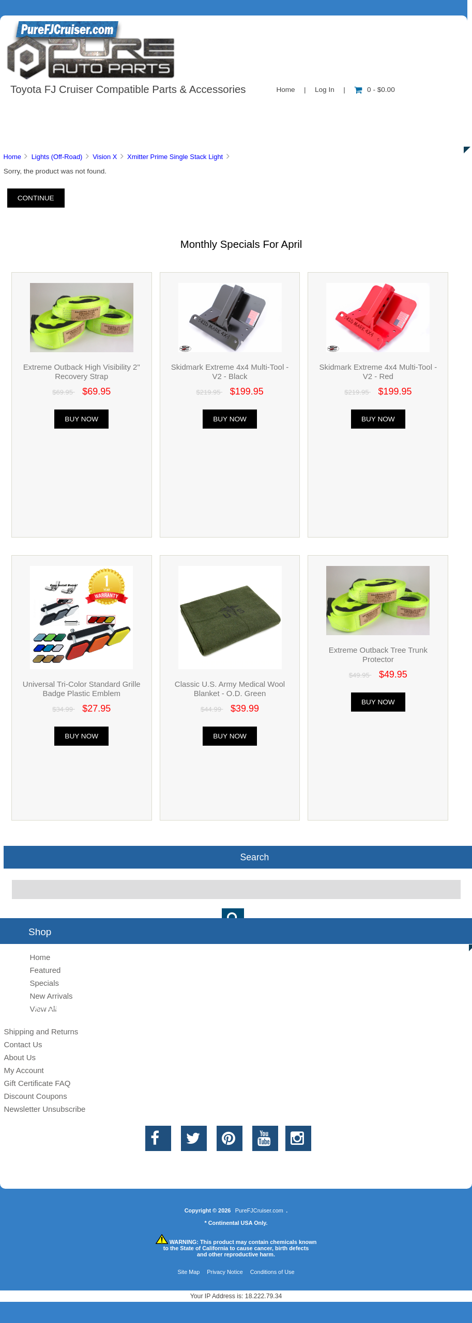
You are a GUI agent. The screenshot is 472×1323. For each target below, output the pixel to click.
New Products (345, 110)
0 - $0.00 (374, 89)
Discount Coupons (35, 1096)
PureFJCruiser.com (259, 1210)
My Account (23, 1070)
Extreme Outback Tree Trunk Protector (378, 654)
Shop (39, 110)
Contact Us (259, 110)
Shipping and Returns (41, 1031)
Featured (44, 970)
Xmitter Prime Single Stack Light (175, 157)
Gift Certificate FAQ (37, 1083)
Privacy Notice (225, 1272)
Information (180, 110)
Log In (324, 89)
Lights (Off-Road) (57, 157)
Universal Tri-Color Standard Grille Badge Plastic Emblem (82, 689)
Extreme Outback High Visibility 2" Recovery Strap (81, 372)
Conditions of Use (272, 1272)
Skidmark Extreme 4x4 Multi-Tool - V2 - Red (378, 372)
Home (285, 89)
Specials (425, 110)
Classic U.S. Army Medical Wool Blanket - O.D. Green (230, 689)
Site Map (188, 1272)
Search (254, 857)
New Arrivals (50, 995)
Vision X (105, 157)
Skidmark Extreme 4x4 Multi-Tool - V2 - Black (230, 372)
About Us (104, 110)
